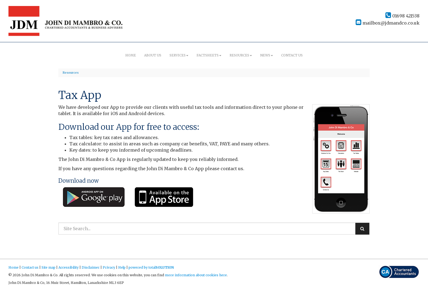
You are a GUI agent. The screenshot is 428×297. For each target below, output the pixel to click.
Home (130, 55)
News (266, 55)
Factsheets (209, 55)
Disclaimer (91, 267)
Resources (241, 55)
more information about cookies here (196, 275)
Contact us (292, 55)
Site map (48, 267)
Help (122, 267)
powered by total (151, 267)
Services (179, 55)
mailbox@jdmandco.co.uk (388, 23)
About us (152, 55)
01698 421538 (402, 16)
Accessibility (68, 267)
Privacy (109, 267)
